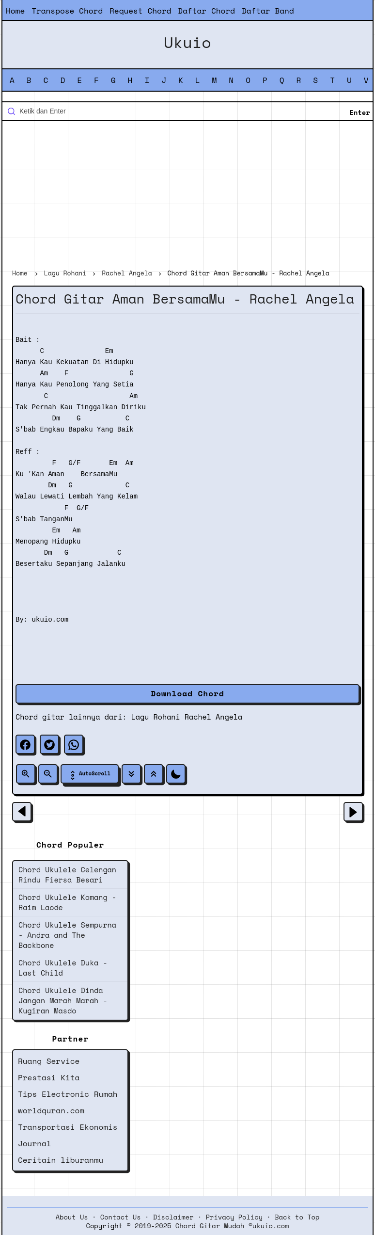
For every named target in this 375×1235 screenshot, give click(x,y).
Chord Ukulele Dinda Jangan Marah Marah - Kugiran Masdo (63, 1000)
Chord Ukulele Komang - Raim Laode (67, 902)
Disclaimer (173, 1217)
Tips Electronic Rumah (68, 1094)
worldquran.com (51, 1110)
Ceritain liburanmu (60, 1160)
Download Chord (187, 693)
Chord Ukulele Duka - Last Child (63, 967)
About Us (72, 1217)
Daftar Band (268, 10)
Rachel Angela (213, 716)
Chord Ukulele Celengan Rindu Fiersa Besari (67, 874)
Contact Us (120, 1217)
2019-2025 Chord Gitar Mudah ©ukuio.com (212, 1226)
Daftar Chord (206, 10)
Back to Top (297, 1217)
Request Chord (140, 10)
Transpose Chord (67, 10)
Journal (34, 1143)
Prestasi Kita (48, 1077)
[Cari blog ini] (187, 111)
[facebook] (25, 744)
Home (15, 10)
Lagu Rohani (155, 716)
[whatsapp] (73, 744)
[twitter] (49, 744)
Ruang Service (48, 1061)
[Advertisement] (187, 196)
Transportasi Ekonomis (68, 1127)
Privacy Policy (234, 1217)
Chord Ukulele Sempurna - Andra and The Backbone (67, 934)
